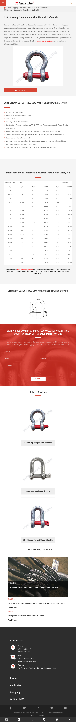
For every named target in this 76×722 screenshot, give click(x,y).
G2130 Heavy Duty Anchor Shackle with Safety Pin (21, 10)
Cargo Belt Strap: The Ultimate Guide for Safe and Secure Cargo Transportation (36, 603)
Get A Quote (20, 90)
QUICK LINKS (17, 699)
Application (16, 685)
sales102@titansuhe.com (27, 661)
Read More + (12, 608)
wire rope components (25, 270)
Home (9, 8)
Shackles (44, 8)
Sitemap (32, 715)
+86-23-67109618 (24, 649)
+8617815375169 (24, 652)
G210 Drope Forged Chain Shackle (38, 540)
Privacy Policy (42, 715)
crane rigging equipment (45, 41)
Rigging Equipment (19, 8)
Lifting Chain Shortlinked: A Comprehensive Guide (26, 616)
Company (15, 692)
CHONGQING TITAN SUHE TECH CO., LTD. (34, 712)
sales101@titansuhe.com (27, 659)
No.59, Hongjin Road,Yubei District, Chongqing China (37, 668)
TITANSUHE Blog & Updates (38, 549)
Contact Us (16, 640)
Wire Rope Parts (33, 8)
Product (14, 678)
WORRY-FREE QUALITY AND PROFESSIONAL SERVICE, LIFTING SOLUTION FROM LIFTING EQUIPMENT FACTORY (38, 332)
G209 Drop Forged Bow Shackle (38, 442)
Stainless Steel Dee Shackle (38, 491)
